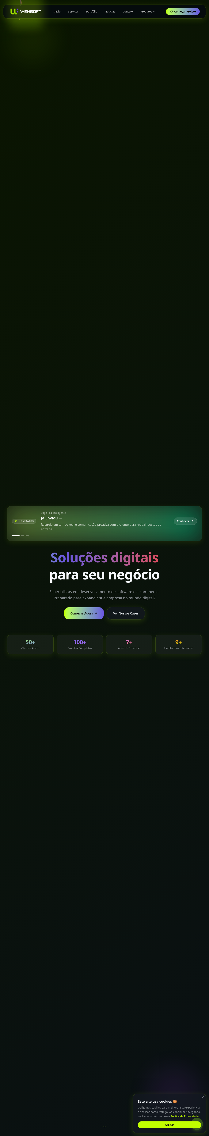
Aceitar (169, 1125)
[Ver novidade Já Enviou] (16, 535)
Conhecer (185, 521)
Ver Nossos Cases (125, 613)
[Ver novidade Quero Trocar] (22, 535)
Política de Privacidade (185, 1116)
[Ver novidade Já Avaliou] (27, 535)
